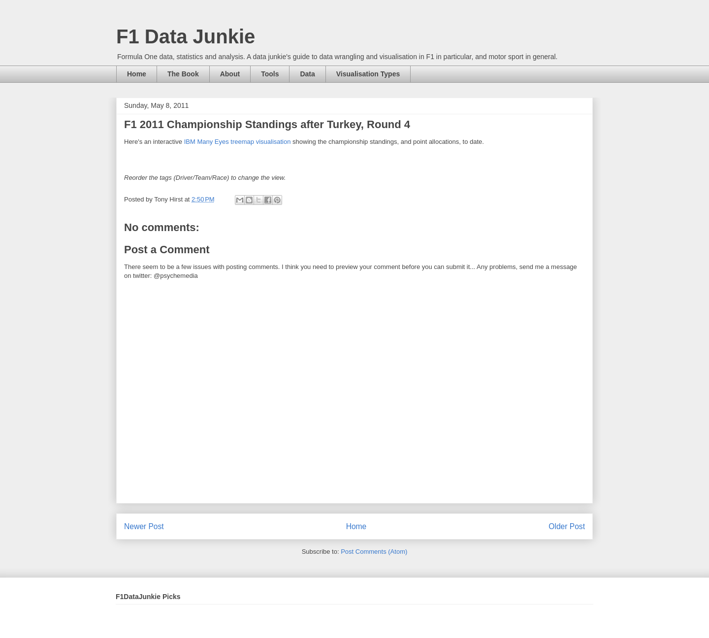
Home (136, 74)
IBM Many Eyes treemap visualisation (237, 141)
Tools (270, 74)
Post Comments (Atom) (374, 551)
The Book (183, 74)
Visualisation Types (368, 74)
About (230, 74)
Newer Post (144, 526)
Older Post (566, 526)
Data (307, 74)
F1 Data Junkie (185, 36)
